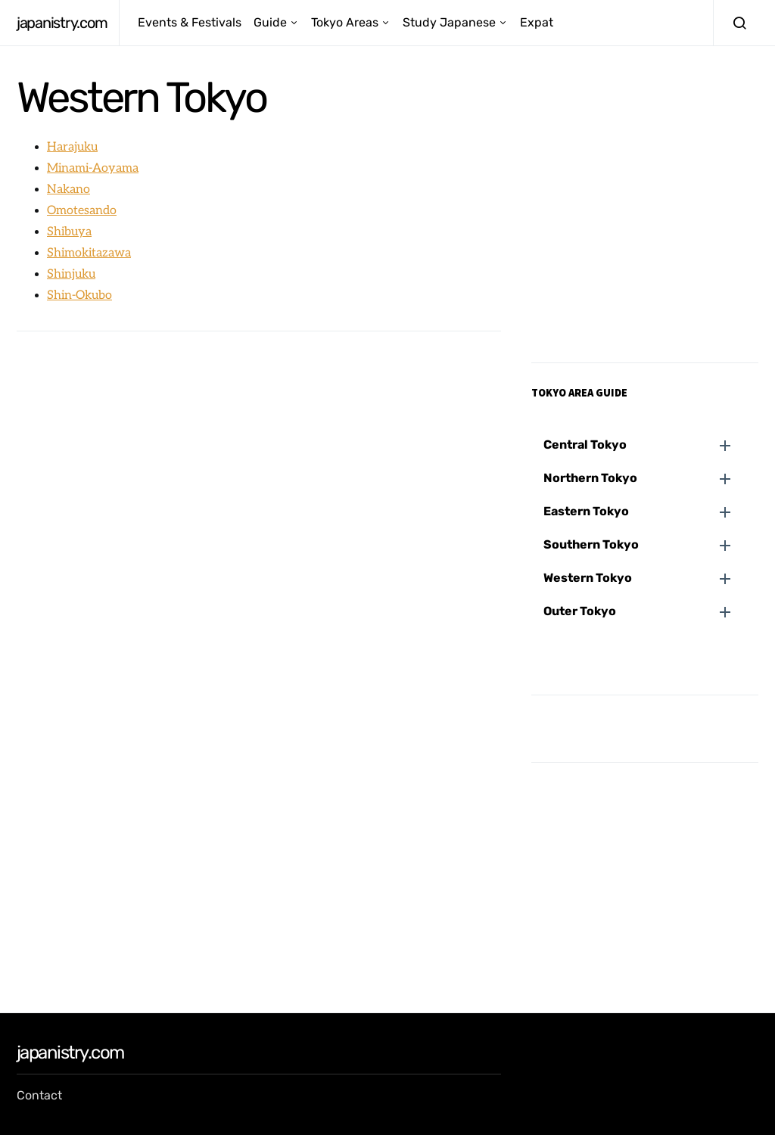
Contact (39, 1095)
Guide (270, 22)
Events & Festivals (189, 22)
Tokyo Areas (344, 22)
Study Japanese (449, 22)
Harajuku (72, 147)
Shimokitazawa (89, 253)
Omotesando (82, 211)
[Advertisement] (259, 455)
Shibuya (69, 232)
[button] (650, 445)
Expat (536, 22)
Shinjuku (71, 274)
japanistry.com (62, 23)
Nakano (68, 189)
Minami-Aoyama (93, 168)
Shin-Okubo (79, 295)
